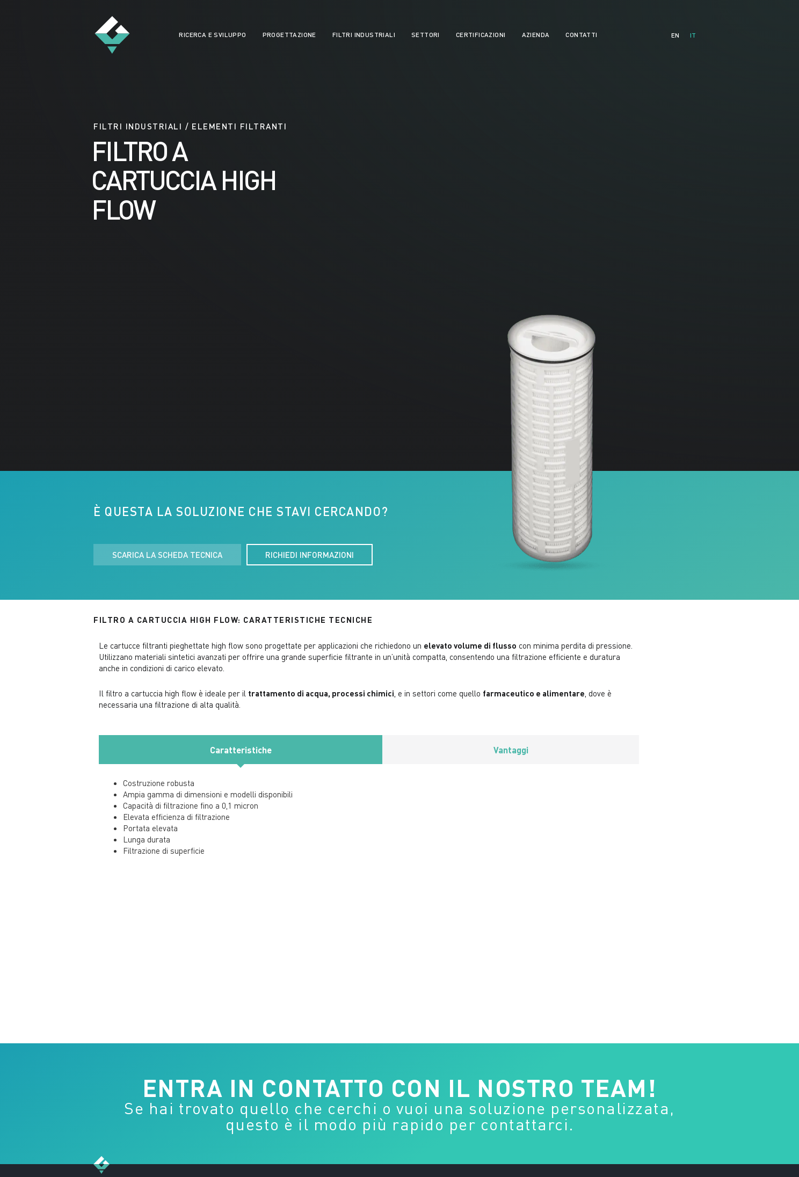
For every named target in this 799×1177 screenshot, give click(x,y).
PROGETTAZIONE (289, 35)
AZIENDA (536, 35)
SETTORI (425, 35)
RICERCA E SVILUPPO (212, 35)
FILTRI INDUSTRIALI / (141, 126)
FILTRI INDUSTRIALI (363, 35)
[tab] (240, 749)
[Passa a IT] (693, 35)
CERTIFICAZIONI (481, 35)
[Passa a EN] (675, 35)
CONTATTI (581, 35)
